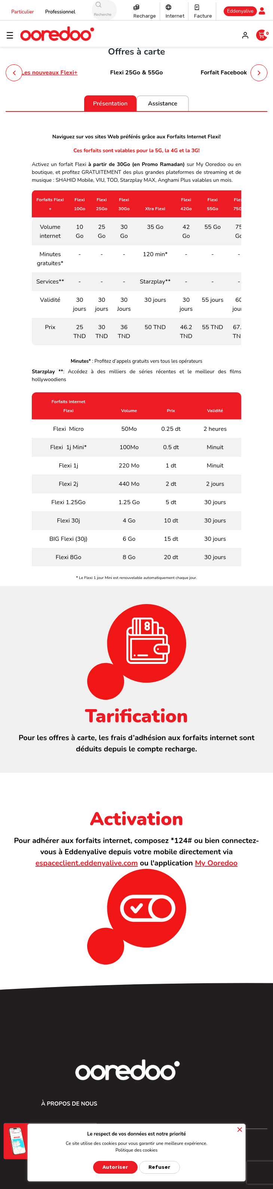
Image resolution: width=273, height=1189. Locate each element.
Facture (203, 16)
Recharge (145, 16)
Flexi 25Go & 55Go (136, 72)
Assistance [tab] (162, 103)
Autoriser (115, 1167)
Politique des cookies (137, 1150)
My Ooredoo (216, 863)
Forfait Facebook (223, 72)
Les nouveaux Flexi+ (49, 72)
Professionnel (60, 12)
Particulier (22, 12)
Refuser (159, 1167)
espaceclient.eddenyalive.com (87, 863)
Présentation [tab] (110, 103)
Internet (175, 16)
